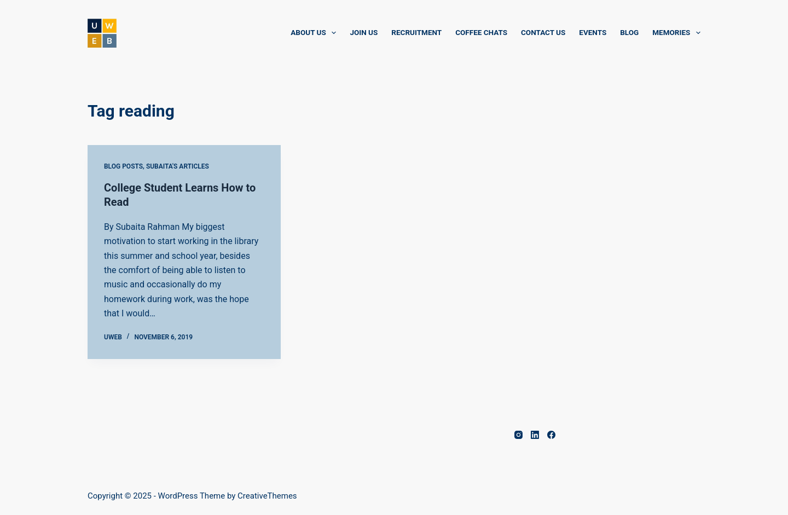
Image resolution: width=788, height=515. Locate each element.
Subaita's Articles (177, 166)
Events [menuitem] (592, 32)
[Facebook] (551, 435)
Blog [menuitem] (629, 32)
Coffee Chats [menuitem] (481, 32)
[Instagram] (518, 435)
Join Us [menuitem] (364, 32)
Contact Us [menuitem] (543, 32)
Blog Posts (123, 166)
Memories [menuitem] (676, 32)
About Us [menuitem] (315, 32)
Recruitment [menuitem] (416, 32)
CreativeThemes (267, 496)
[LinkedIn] (535, 435)
